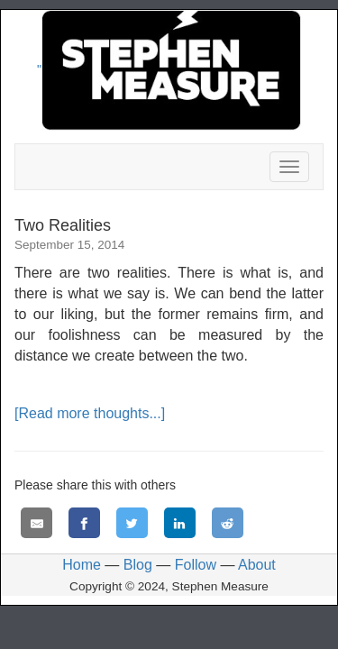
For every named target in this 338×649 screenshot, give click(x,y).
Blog (137, 564)
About (257, 564)
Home (81, 564)
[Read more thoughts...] (89, 413)
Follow (195, 564)
